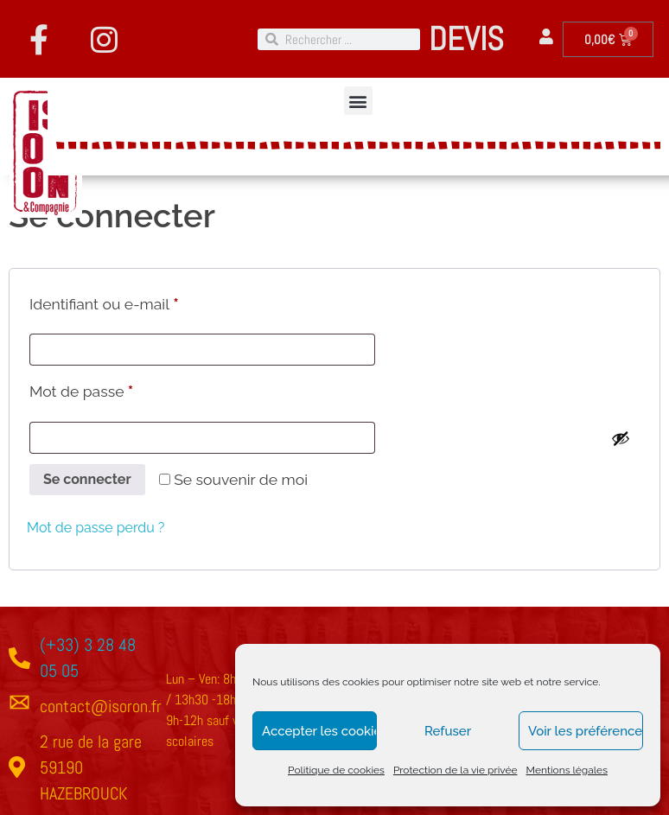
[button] (358, 100)
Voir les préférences (585, 731)
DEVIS (466, 39)
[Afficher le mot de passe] (620, 438)
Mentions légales (567, 770)
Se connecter (87, 479)
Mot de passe (119, 388)
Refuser (447, 731)
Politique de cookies (336, 770)
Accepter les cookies (319, 731)
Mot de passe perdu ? (96, 527)
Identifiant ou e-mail (142, 301)
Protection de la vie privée (455, 770)
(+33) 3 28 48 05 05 (88, 658)
